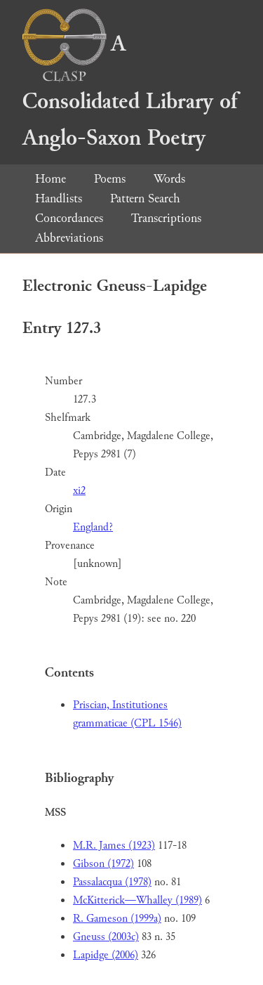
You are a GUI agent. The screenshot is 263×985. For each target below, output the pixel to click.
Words (169, 179)
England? (93, 527)
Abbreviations (69, 238)
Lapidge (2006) (105, 955)
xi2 (79, 491)
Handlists (58, 198)
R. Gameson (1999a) (117, 919)
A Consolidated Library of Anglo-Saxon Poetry (129, 91)
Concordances (69, 218)
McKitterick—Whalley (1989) (137, 900)
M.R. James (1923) (114, 845)
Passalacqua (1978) (112, 882)
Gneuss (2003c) (106, 937)
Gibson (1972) (103, 864)
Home (50, 179)
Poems (110, 179)
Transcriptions (166, 218)
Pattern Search (145, 198)
